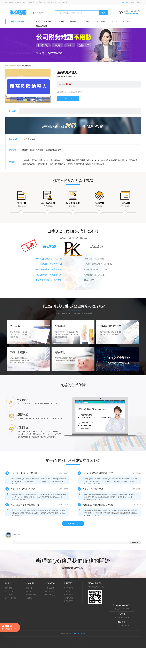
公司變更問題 (68, 601)
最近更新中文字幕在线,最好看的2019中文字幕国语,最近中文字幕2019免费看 (27, 639)
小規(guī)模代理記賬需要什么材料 (98, 473)
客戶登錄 (125, 2)
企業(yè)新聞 (49, 588)
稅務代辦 (16, 66)
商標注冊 (73, 21)
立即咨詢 (68, 98)
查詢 (103, 13)
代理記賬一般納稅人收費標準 (23, 473)
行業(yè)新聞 (99, 21)
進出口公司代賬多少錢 (93, 489)
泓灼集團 (8, 66)
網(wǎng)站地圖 (11, 598)
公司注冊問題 (68, 588)
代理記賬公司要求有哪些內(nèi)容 (98, 505)
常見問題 (113, 21)
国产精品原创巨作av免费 (31, 645)
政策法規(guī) (50, 594)
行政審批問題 (68, 598)
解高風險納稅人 (27, 66)
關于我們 (126, 21)
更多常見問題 (73, 524)
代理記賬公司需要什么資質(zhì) (24, 505)
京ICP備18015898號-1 (78, 633)
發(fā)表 (135, 542)
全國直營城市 (40, 13)
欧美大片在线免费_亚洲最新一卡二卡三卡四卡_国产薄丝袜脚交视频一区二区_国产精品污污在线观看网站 (77, 645)
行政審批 (85, 21)
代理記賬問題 (68, 591)
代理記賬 (60, 21)
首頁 (37, 21)
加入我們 (8, 594)
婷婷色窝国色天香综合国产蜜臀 (11, 645)
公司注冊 (48, 21)
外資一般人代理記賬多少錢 (22, 489)
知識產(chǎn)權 (31, 594)
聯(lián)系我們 (136, 2)
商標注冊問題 (68, 594)
